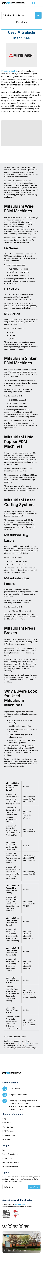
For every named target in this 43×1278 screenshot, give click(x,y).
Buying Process (8, 1135)
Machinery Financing (10, 1162)
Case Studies (7, 1127)
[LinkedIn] (26, 1227)
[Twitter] (15, 1227)
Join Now (34, 1187)
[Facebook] (4, 1227)
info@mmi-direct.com (18, 1094)
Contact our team (22, 1043)
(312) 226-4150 (15, 1088)
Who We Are (7, 1123)
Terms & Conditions (10, 1154)
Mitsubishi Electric (9, 71)
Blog (4, 1119)
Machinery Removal (10, 1166)
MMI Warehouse (8, 1131)
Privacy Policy (8, 1158)
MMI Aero (6, 1139)
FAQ (4, 1150)
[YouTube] (21, 1227)
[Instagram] (10, 1227)
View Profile (20, 1204)
